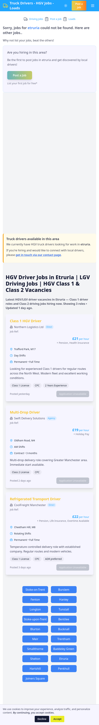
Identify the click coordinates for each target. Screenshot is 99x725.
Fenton (35, 599)
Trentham (63, 639)
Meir (35, 639)
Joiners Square (35, 678)
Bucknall (63, 629)
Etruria (63, 659)
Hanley (63, 599)
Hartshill (35, 669)
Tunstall (64, 609)
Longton (35, 609)
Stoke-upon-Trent (35, 619)
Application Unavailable (72, 394)
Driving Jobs (36, 19)
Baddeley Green (63, 649)
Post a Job (79, 5)
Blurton (35, 629)
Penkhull (63, 669)
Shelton (35, 659)
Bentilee (63, 619)
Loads (72, 19)
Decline (42, 719)
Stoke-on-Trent (35, 590)
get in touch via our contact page (38, 255)
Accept (57, 719)
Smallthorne (35, 649)
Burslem (63, 590)
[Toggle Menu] (92, 5)
